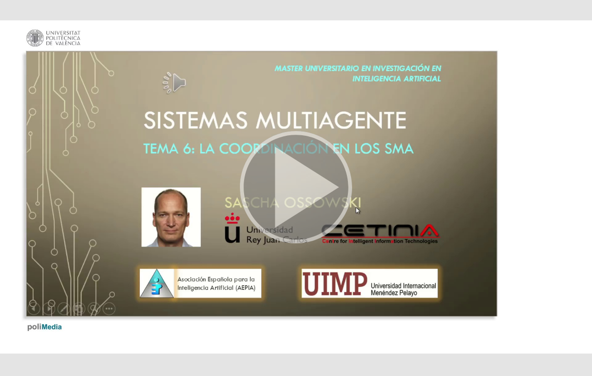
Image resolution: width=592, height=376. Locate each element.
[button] (296, 188)
